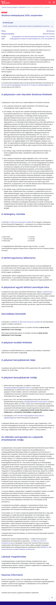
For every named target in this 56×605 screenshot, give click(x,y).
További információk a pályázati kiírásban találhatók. (20, 593)
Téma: (3, 31)
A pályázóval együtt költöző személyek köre (25, 287)
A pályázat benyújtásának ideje (18, 360)
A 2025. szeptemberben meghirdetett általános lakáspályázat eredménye (26, 26)
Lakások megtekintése (13, 556)
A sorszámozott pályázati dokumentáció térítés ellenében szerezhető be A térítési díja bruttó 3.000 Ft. (27, 85)
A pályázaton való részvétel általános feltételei (26, 94)
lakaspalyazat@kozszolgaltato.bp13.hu (17, 387)
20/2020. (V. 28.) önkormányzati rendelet (17, 222)
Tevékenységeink (12, 7)
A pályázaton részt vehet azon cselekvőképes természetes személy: (25, 102)
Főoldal (3, 7)
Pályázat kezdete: (7, 34)
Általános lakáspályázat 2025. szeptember (22, 15)
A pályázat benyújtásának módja (19, 377)
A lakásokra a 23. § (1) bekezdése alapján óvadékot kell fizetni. (27, 323)
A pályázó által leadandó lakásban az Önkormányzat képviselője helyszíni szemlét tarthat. (27, 534)
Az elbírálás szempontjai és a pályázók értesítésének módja (22, 438)
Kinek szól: (3, 38)
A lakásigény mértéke (13, 214)
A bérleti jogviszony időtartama (18, 258)
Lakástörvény (47, 292)
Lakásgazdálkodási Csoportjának (35, 401)
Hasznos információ (12, 575)
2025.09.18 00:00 (49, 34)
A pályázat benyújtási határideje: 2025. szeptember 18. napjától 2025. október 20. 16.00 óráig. (26, 369)
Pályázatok (22, 7)
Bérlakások (51, 31)
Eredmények (8, 23)
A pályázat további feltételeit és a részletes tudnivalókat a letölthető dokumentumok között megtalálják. (25, 351)
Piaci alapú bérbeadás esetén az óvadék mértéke (24, 334)
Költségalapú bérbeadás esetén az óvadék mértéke (25, 328)
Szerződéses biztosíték (13, 314)
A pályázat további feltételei (16, 342)
